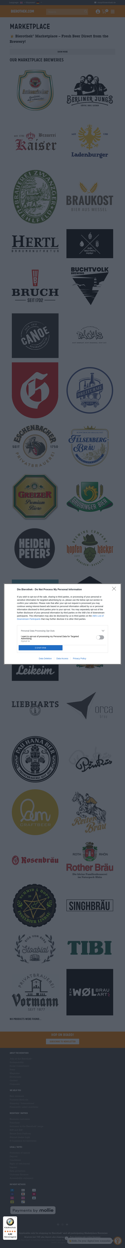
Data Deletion (45, 658)
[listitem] (62, 630)
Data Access (62, 658)
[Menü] (15, 1218)
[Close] (115, 590)
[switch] (100, 637)
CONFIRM (40, 648)
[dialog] (62, 624)
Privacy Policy (79, 658)
